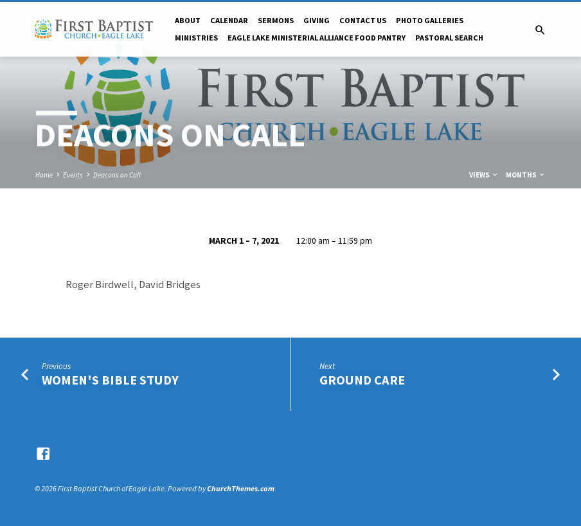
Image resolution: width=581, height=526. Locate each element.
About (188, 20)
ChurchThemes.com (240, 488)
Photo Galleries (429, 20)
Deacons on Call (117, 174)
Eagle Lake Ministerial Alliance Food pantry (317, 37)
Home (44, 174)
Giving (316, 20)
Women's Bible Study (110, 380)
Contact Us (362, 20)
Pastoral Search (449, 37)
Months (526, 174)
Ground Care (362, 380)
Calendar (229, 20)
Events (73, 174)
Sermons (276, 20)
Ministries (196, 37)
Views (484, 174)
